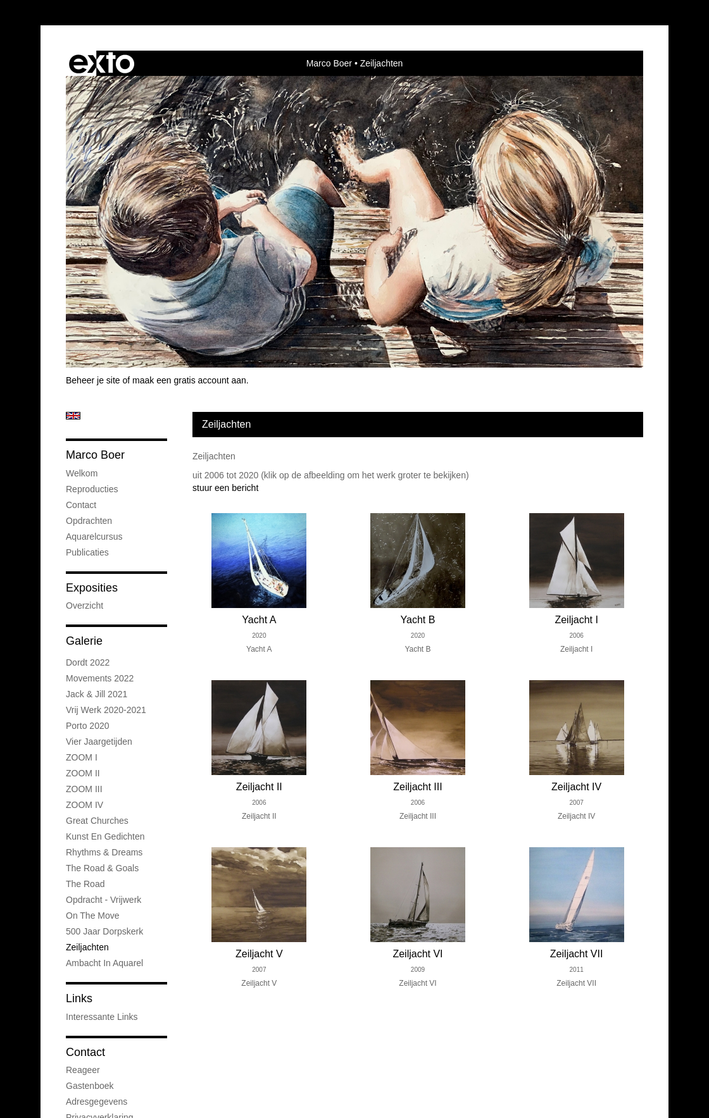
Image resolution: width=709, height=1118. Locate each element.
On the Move (93, 915)
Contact (81, 505)
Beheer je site (93, 380)
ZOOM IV (84, 805)
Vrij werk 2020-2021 (106, 710)
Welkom (81, 473)
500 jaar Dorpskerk (104, 931)
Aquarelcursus (94, 536)
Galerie (84, 641)
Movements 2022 (100, 678)
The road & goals (102, 868)
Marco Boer (329, 63)
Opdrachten (89, 521)
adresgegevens (96, 1101)
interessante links (102, 1017)
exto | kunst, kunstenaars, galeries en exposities (101, 63)
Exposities (92, 587)
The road (85, 884)
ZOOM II (83, 773)
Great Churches (97, 821)
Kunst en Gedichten (105, 836)
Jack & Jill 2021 (96, 694)
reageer (83, 1070)
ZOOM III (84, 789)
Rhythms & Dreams (104, 852)
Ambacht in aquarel (104, 963)
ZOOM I (81, 757)
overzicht (84, 605)
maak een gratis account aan (189, 380)
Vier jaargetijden (99, 741)
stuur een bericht (225, 488)
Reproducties (92, 489)
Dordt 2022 (88, 662)
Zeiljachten (87, 947)
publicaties (87, 552)
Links (79, 998)
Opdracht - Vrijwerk (103, 900)
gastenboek (90, 1086)
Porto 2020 (88, 726)
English (73, 415)
